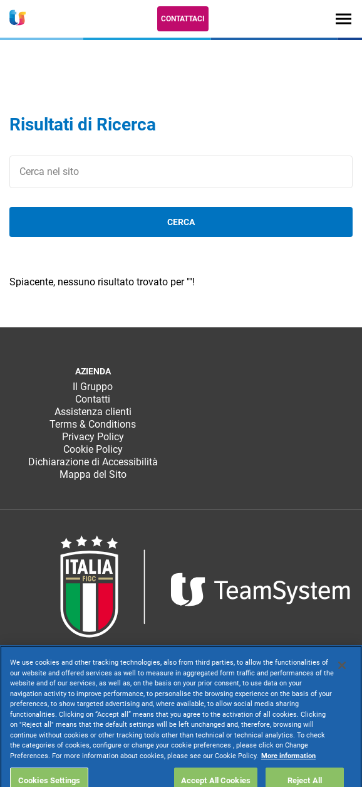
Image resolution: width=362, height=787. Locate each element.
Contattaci (183, 18)
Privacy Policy (93, 437)
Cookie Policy (93, 449)
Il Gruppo (93, 387)
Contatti (92, 399)
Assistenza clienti (93, 412)
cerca (181, 222)
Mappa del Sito (93, 474)
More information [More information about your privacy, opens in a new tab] (288, 773)
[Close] (342, 683)
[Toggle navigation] (343, 18)
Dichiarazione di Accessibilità (93, 462)
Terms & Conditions (92, 424)
